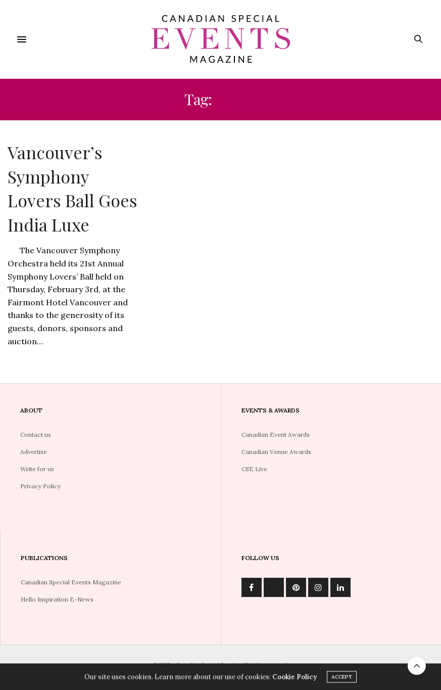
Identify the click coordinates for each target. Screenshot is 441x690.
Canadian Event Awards (275, 434)
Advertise (33, 451)
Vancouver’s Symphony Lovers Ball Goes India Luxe (72, 188)
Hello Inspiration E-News (57, 599)
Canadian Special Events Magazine (71, 582)
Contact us (35, 434)
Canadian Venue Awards (276, 451)
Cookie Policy (294, 678)
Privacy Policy (40, 486)
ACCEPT (341, 678)
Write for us (37, 469)
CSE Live (254, 469)
